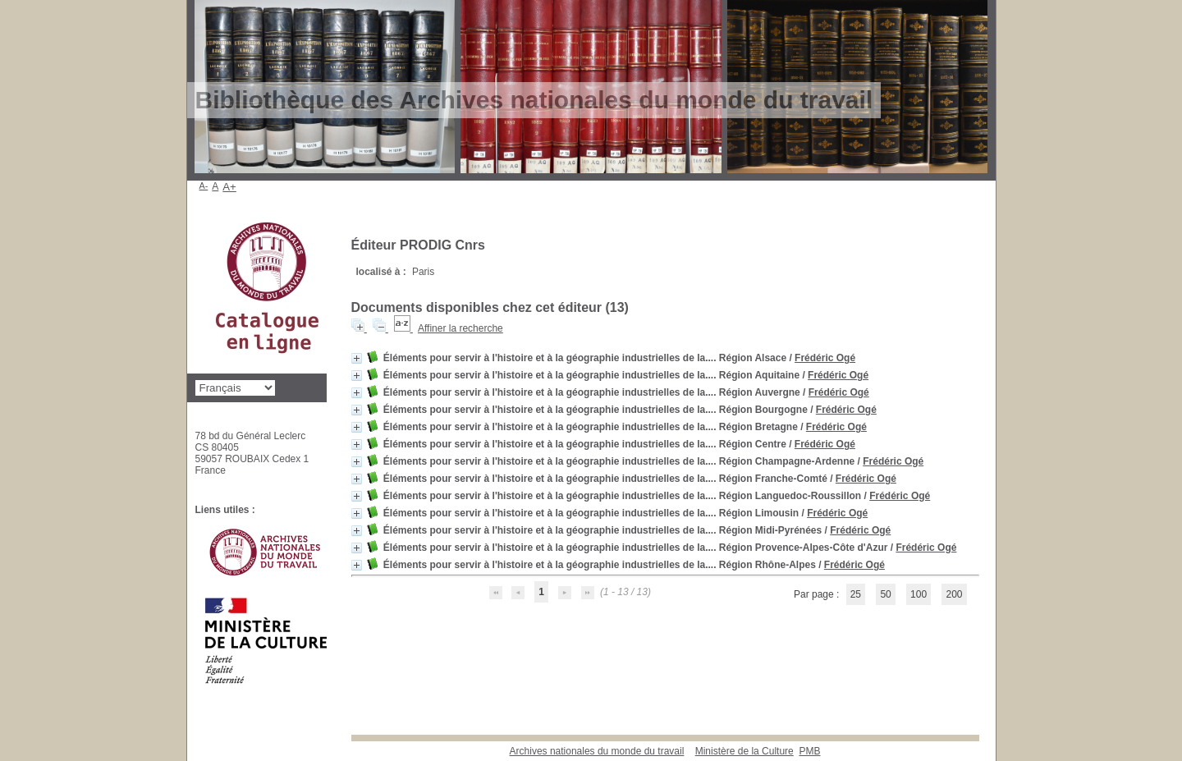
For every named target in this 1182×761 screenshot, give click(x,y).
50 (885, 594)
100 (918, 594)
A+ (229, 187)
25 (855, 594)
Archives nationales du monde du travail (597, 751)
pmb (809, 751)
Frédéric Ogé (825, 358)
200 (954, 594)
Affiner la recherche (460, 328)
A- (203, 185)
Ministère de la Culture (744, 751)
